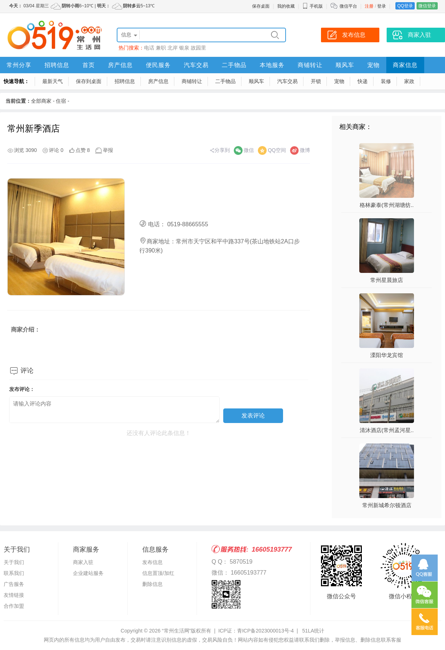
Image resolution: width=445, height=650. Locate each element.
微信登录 (427, 5)
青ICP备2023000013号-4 (265, 631)
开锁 (316, 81)
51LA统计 (313, 631)
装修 (386, 81)
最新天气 (52, 81)
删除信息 (152, 584)
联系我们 (14, 573)
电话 (149, 48)
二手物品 (234, 65)
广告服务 (14, 584)
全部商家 (41, 101)
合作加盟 (14, 606)
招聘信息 (56, 65)
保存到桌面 (88, 81)
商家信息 (405, 65)
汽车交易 (196, 65)
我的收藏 (286, 6)
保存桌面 (261, 6)
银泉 (184, 48)
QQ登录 (405, 5)
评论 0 (56, 150)
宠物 (373, 65)
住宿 (61, 101)
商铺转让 (310, 65)
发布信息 (152, 562)
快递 (362, 81)
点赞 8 (83, 150)
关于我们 (14, 562)
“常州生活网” (176, 631)
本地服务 (272, 65)
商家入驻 (83, 562)
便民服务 (158, 65)
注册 (369, 6)
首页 (88, 65)
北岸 (172, 48)
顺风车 (345, 65)
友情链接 (14, 595)
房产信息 (120, 65)
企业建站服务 (88, 573)
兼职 (161, 48)
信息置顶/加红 (158, 573)
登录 (381, 6)
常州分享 (19, 65)
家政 (409, 81)
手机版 (312, 6)
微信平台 (348, 6)
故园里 (198, 48)
